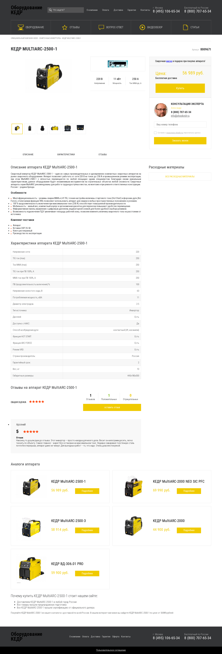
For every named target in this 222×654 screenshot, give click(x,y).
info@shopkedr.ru (180, 115)
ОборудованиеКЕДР (26, 10)
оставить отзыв (112, 407)
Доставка (118, 10)
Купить (180, 88)
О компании (92, 10)
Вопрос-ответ (114, 27)
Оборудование (35, 27)
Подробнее (87, 490)
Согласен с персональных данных (179, 133)
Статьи (195, 27)
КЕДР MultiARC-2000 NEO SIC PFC (178, 481)
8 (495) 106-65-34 (166, 11)
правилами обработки (174, 133)
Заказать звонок (180, 140)
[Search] (65, 10)
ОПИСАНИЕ (28, 154)
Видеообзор (154, 27)
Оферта (115, 636)
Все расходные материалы (180, 176)
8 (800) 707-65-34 (197, 11)
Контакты (145, 10)
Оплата (105, 10)
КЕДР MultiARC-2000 (169, 521)
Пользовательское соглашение (111, 650)
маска (169, 61)
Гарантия (132, 10)
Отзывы (75, 27)
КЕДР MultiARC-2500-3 (68, 521)
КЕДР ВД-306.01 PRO (67, 564)
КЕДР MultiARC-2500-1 (68, 481)
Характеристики (66, 154)
